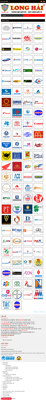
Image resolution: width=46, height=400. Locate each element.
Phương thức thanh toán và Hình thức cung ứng (11, 351)
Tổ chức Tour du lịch (7, 397)
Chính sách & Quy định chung (11, 368)
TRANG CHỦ (5, 362)
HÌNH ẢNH (5, 387)
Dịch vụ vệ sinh (6, 394)
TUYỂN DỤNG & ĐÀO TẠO (8, 383)
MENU (4, 15)
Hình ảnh (26, 15)
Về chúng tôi (8, 365)
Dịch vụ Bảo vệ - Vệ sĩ (7, 392)
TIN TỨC (4, 384)
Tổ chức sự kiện (6, 395)
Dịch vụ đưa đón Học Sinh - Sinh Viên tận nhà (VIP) (14, 391)
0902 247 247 (6, 399)
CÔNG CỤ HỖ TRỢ (7, 381)
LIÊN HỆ (4, 389)
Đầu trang (42, 311)
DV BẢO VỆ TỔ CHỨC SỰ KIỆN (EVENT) (13, 378)
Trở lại (36, 311)
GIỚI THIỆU (3, 347)
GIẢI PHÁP (5, 371)
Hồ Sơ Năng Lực (8, 370)
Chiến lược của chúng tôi (10, 374)
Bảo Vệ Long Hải (7, 340)
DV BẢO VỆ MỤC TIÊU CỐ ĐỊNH (12, 377)
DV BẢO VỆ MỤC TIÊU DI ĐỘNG (12, 380)
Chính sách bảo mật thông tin (7, 349)
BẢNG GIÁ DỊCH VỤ (7, 376)
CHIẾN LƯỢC (5, 373)
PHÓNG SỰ (5, 386)
